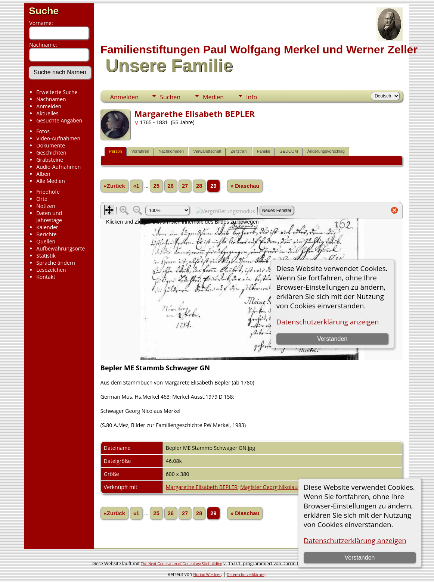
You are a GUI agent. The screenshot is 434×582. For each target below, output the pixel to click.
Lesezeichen (51, 269)
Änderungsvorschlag (326, 151)
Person (115, 151)
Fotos (43, 131)
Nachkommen (171, 151)
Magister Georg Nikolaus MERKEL (280, 487)
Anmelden (48, 106)
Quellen (45, 241)
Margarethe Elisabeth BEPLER (202, 487)
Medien (213, 97)
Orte (41, 198)
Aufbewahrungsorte (60, 248)
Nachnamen (51, 99)
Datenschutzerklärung (246, 574)
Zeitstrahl (238, 151)
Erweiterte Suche (56, 92)
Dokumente (50, 145)
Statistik (46, 255)
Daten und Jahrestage (49, 216)
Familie (263, 151)
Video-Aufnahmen (58, 138)
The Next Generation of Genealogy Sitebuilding (181, 563)
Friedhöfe (48, 191)
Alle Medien (50, 180)
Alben (43, 173)
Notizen (45, 205)
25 (156, 186)
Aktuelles (47, 113)
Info (251, 97)
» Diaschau (244, 186)
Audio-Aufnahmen (58, 166)
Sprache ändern (55, 262)
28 (199, 186)
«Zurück (114, 186)
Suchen (170, 97)
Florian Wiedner (207, 574)
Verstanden (360, 557)
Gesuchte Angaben (59, 120)
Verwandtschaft (207, 151)
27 (185, 186)
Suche (44, 10)
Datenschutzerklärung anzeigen (355, 540)
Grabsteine (49, 159)
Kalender (47, 227)
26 (171, 186)
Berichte (46, 234)
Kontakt (45, 276)
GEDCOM (288, 151)
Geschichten (51, 152)
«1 (136, 186)
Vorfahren (140, 151)
